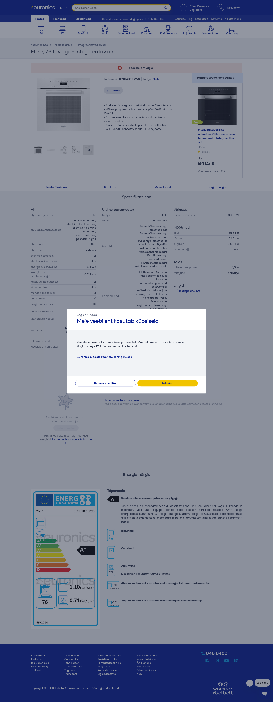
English (81, 314)
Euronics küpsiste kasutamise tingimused (104, 357)
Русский (94, 314)
